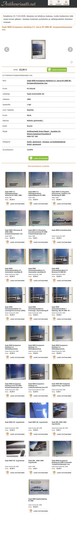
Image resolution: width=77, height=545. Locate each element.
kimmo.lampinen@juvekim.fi (39, 134)
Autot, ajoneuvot (34, 144)
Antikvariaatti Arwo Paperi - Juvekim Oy (44, 131)
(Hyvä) (32, 89)
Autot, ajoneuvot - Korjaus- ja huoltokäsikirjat (46, 142)
